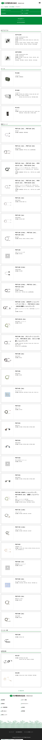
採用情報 (23, 711)
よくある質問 (25, 13)
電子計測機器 (11, 6)
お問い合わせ (3, 711)
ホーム (2, 6)
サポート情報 (24, 699)
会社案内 (23, 707)
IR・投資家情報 (4, 707)
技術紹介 (4, 13)
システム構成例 (26, 10)
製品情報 (6, 6)
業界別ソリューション (7, 10)
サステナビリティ (24, 703)
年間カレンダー (4, 714)
